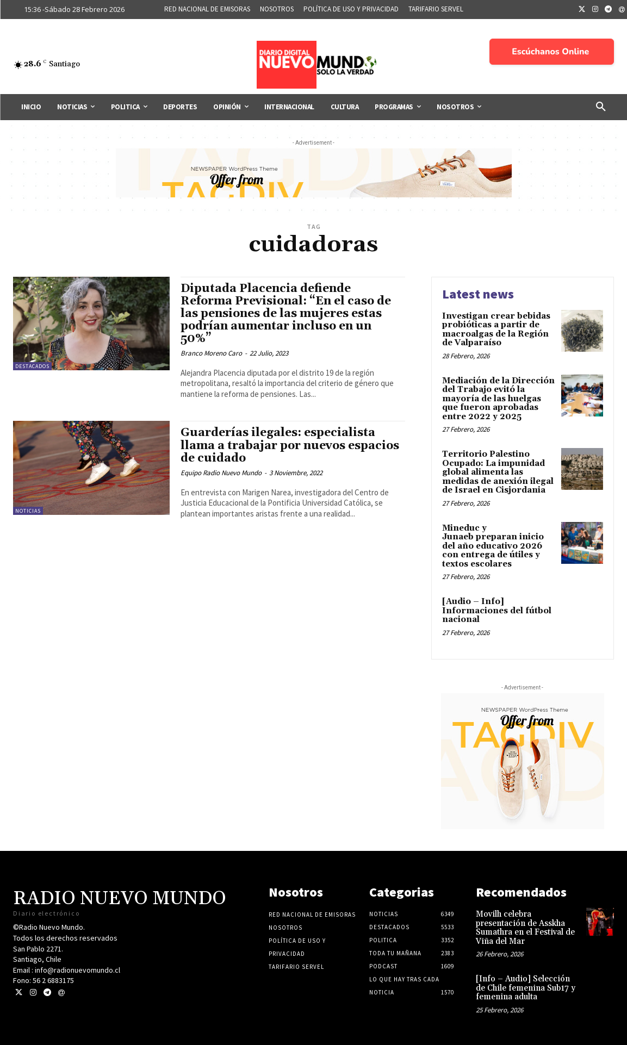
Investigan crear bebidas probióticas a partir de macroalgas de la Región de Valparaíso (496, 330)
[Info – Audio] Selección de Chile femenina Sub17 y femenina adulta (525, 988)
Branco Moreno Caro (211, 353)
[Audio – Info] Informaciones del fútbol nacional (496, 610)
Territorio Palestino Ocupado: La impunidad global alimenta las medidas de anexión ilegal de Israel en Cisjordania (498, 472)
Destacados (32, 366)
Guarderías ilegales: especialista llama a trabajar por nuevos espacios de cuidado (290, 445)
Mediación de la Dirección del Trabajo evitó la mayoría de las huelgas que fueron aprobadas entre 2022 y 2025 (498, 399)
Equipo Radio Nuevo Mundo (221, 472)
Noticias (28, 510)
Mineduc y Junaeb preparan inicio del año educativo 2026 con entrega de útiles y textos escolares (493, 546)
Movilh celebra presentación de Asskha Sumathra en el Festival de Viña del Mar (525, 928)
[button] (601, 107)
